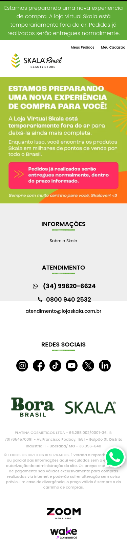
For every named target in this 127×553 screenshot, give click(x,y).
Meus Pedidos (82, 47)
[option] (63, 140)
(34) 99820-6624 (69, 286)
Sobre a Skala (64, 241)
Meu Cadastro (113, 47)
